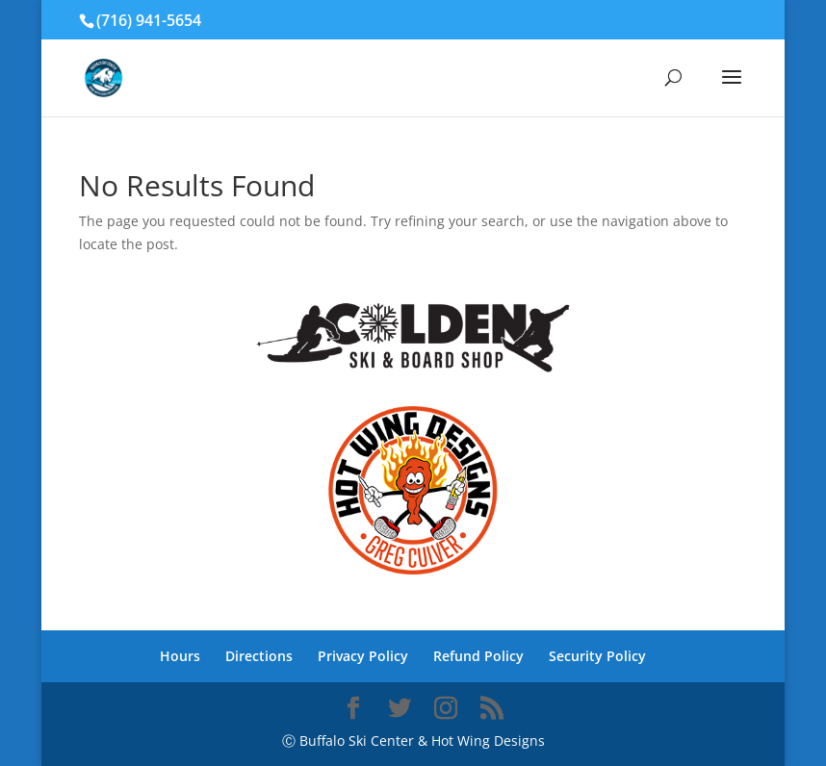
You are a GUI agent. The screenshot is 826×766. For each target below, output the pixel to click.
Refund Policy (478, 656)
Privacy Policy (363, 656)
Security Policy (597, 656)
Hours (180, 656)
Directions (259, 656)
